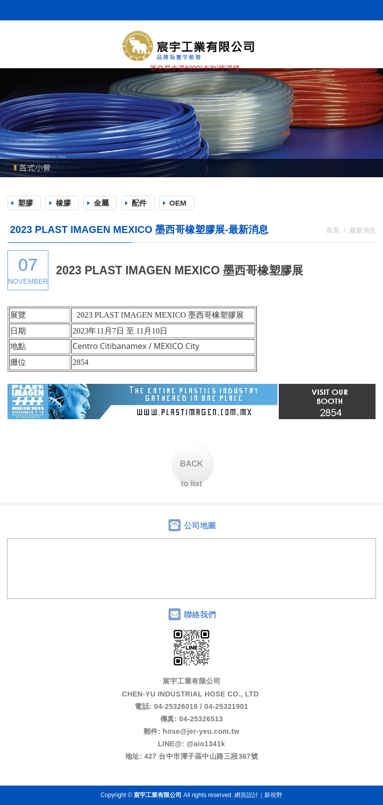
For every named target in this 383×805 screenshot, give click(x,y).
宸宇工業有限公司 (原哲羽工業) (191, 45)
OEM (178, 203)
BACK (191, 472)
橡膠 (63, 203)
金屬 (101, 203)
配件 (139, 203)
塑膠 (25, 203)
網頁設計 (246, 795)
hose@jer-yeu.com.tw (201, 731)
